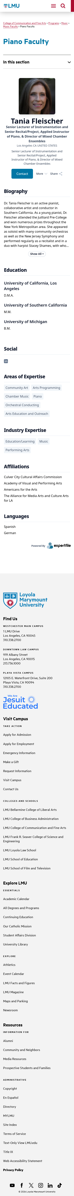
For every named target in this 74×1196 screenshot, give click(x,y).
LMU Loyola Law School (19, 850)
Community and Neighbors (21, 1049)
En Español (10, 1097)
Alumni (8, 1040)
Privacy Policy (13, 1170)
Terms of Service (14, 1133)
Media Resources (14, 1058)
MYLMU (8, 1115)
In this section (16, 61)
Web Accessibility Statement (22, 1160)
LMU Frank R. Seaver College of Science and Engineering (33, 838)
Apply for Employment (18, 743)
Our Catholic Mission (17, 926)
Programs (53, 23)
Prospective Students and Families (27, 1068)
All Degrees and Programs (21, 908)
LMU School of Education (20, 859)
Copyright (10, 1088)
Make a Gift (11, 762)
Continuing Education (18, 917)
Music (64, 23)
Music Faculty (10, 26)
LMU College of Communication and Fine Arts (34, 827)
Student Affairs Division (19, 935)
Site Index (10, 1124)
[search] (63, 6)
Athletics (9, 964)
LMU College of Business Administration (31, 818)
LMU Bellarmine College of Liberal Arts (30, 809)
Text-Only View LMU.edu (20, 1142)
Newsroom (10, 1010)
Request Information (17, 771)
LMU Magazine (13, 992)
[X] (31, 1185)
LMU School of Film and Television (27, 868)
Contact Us (10, 789)
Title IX (8, 1151)
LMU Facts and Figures (19, 983)
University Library (15, 944)
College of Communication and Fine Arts (24, 23)
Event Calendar (13, 973)
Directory (9, 1106)
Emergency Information (19, 752)
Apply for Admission (17, 734)
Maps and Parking (15, 1001)
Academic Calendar (16, 899)
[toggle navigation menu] (53, 6)
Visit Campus (12, 780)
